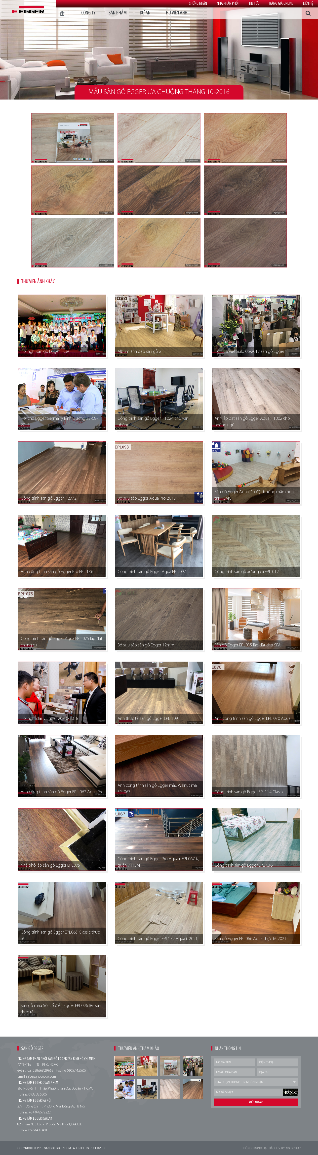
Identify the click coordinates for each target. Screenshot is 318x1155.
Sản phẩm (118, 13)
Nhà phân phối (227, 3)
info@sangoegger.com (41, 1077)
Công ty (88, 13)
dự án (145, 13)
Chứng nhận (198, 3)
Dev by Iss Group (288, 1148)
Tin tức (253, 3)
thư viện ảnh (175, 13)
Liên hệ (308, 3)
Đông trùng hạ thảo (259, 1148)
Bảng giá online (281, 3)
